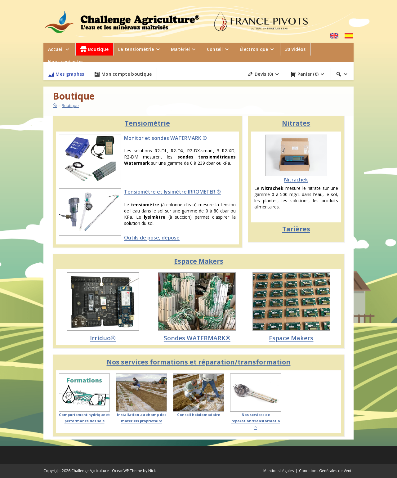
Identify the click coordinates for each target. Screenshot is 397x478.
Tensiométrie (147, 123)
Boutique (70, 105)
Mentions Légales (278, 470)
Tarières (296, 229)
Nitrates (296, 123)
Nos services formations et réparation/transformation (199, 362)
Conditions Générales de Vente (326, 470)
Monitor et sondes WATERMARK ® (165, 138)
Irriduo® (103, 338)
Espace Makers (198, 261)
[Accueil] (55, 105)
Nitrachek (296, 179)
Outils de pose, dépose (152, 237)
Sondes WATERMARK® (197, 338)
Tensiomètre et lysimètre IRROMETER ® (172, 191)
